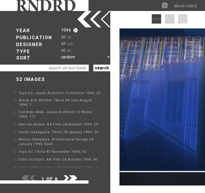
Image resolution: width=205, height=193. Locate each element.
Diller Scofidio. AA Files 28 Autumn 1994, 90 (58, 159)
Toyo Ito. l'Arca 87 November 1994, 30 (52, 152)
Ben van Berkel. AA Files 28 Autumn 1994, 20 (58, 124)
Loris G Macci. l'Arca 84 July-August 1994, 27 (59, 167)
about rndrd (185, 5)
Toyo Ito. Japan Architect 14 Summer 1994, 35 (60, 93)
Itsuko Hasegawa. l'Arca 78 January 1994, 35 (58, 132)
